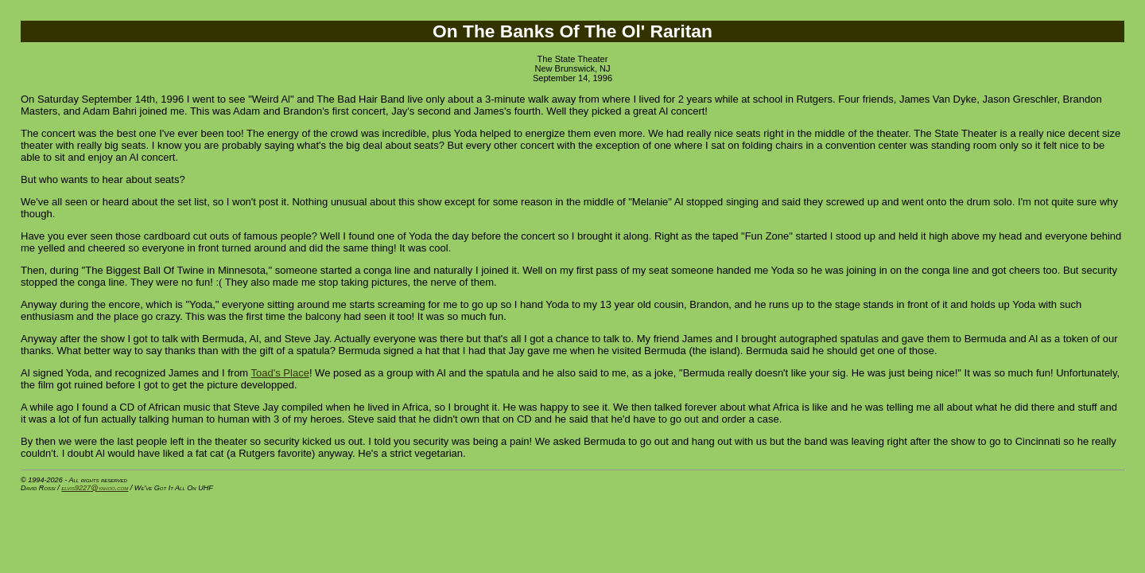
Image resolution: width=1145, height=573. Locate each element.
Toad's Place (280, 373)
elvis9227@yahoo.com (94, 488)
